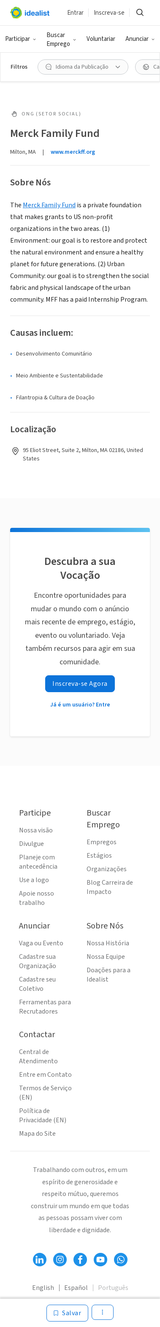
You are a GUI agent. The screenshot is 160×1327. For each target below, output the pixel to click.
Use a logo (34, 880)
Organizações (107, 869)
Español (76, 1287)
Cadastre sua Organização (37, 961)
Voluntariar (101, 39)
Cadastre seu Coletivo (37, 984)
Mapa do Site (37, 1133)
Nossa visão (36, 830)
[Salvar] (67, 1313)
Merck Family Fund (49, 205)
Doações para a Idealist (108, 975)
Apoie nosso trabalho (36, 898)
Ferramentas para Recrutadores (45, 1007)
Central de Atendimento (38, 1056)
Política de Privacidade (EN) (42, 1115)
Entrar (75, 12)
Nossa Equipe (106, 956)
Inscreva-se (109, 12)
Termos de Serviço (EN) (45, 1093)
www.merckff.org (73, 152)
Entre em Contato (45, 1074)
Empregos (102, 842)
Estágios (99, 855)
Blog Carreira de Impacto (110, 887)
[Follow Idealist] (39, 1259)
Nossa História (108, 943)
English (43, 1287)
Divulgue (31, 843)
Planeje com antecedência (38, 862)
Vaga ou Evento (41, 943)
